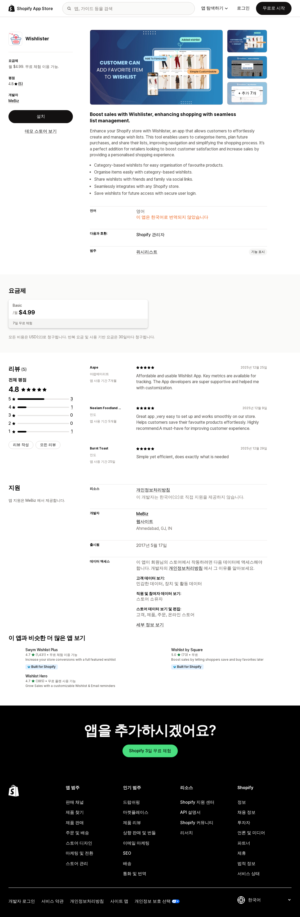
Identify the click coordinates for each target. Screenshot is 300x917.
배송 (127, 863)
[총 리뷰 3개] (71, 398)
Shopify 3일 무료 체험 (150, 750)
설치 (41, 116)
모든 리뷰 (48, 444)
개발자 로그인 (21, 900)
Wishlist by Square (187, 649)
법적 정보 (246, 863)
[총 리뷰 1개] (72, 406)
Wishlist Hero (36, 676)
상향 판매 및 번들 (139, 832)
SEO (127, 853)
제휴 (241, 853)
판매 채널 (75, 801)
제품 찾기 (75, 812)
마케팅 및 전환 (79, 853)
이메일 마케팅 (136, 842)
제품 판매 (75, 822)
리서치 (186, 832)
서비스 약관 (52, 900)
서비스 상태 (248, 873)
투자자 (243, 822)
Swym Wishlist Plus (41, 649)
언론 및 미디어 (251, 832)
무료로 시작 (274, 8)
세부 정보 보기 (150, 624)
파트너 (243, 842)
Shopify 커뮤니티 (196, 822)
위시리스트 (146, 251)
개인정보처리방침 (153, 489)
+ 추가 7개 (247, 93)
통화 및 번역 (134, 873)
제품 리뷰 (132, 822)
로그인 (243, 8)
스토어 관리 (77, 863)
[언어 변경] (269, 899)
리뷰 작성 (21, 444)
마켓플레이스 (135, 812)
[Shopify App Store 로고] (30, 8)
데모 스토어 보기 (41, 131)
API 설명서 (190, 812)
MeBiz (13, 101)
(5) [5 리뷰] (20, 84)
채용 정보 (246, 812)
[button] (77, 659)
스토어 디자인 (79, 842)
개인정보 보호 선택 (153, 900)
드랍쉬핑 (131, 801)
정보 (241, 801)
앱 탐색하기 (214, 8)
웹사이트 (144, 521)
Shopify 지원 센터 (197, 801)
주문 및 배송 (77, 832)
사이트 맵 (119, 900)
